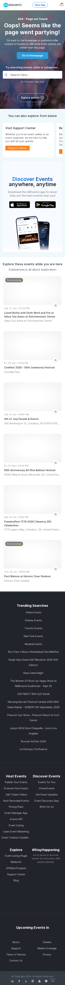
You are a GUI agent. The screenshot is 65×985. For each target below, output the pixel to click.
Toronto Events (33, 628)
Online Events (33, 612)
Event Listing (16, 825)
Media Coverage (47, 948)
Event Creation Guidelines (16, 837)
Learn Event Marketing (16, 831)
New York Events (33, 636)
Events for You (46, 782)
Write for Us (47, 806)
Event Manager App (16, 812)
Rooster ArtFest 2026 (33, 741)
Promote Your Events (16, 788)
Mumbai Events (33, 644)
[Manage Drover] (4, 4)
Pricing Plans (16, 806)
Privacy (47, 954)
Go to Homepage (32, 55)
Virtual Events (47, 788)
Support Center (17, 148)
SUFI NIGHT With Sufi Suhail (33, 693)
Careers (47, 942)
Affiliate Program (16, 868)
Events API (16, 819)
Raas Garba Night (33, 672)
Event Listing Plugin (16, 855)
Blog (16, 880)
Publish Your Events (16, 782)
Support (16, 948)
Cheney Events (33, 620)
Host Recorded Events (16, 800)
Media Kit (16, 861)
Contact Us (16, 960)
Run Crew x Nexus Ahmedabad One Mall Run (33, 651)
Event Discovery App (46, 800)
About (16, 942)
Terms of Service (16, 954)
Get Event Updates (47, 794)
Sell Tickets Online (16, 794)
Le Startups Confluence (33, 749)
